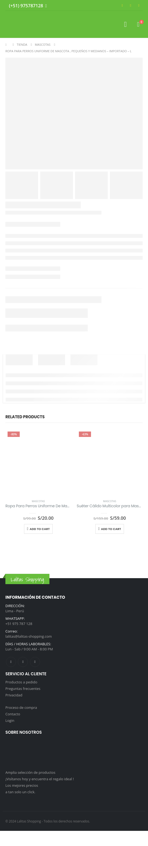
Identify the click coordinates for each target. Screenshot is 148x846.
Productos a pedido (21, 682)
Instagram (23, 662)
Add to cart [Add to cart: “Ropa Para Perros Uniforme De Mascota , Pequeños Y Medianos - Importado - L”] (40, 529)
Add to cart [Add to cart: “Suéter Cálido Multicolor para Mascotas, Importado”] (111, 529)
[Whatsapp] (45, 6)
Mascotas (38, 501)
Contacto (12, 714)
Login (9, 720)
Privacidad (13, 695)
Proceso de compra (21, 707)
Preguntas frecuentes (22, 688)
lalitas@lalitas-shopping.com (28, 636)
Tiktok (35, 662)
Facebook (11, 662)
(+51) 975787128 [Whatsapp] (26, 6)
